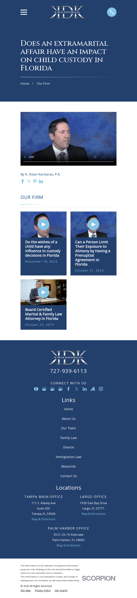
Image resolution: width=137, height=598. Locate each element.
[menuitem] (26, 590)
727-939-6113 (68, 371)
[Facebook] (68, 389)
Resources (68, 466)
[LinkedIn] (85, 389)
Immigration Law (68, 457)
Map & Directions (43, 519)
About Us (68, 418)
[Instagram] (101, 389)
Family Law (68, 438)
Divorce (68, 447)
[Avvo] (93, 389)
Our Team (68, 428)
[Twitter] (77, 389)
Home (68, 409)
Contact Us (68, 476)
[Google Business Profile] (44, 389)
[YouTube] (36, 389)
